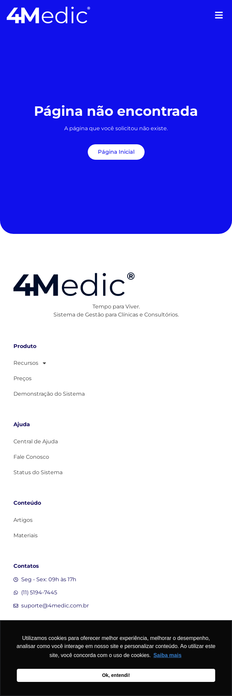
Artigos (23, 520)
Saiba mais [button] (167, 655)
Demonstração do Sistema (49, 394)
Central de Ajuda (35, 441)
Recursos (30, 363)
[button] (218, 15)
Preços (22, 378)
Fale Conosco (31, 457)
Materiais (25, 535)
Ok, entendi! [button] (116, 675)
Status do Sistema (38, 472)
